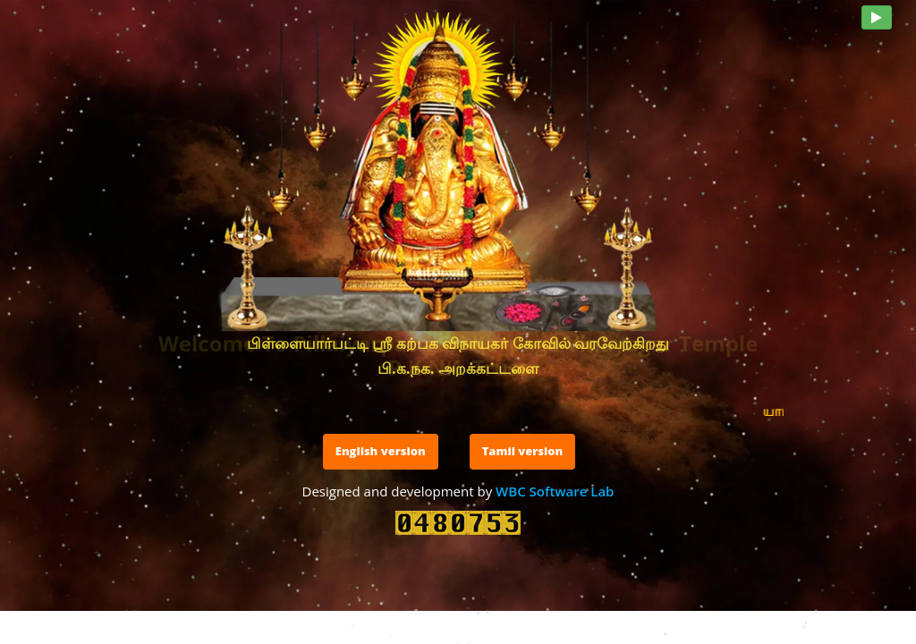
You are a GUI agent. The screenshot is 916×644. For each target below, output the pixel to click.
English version (380, 451)
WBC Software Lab (555, 491)
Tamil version (523, 451)
